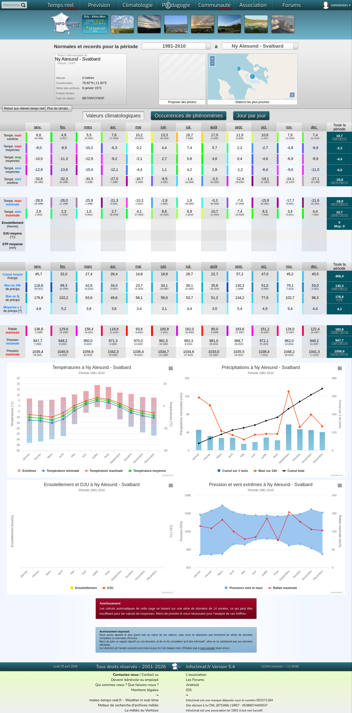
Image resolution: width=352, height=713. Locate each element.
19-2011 (89, 332)
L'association (196, 674)
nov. (289, 127)
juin (163, 127)
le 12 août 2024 (339, 215)
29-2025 (164, 138)
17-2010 (314, 355)
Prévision (99, 5)
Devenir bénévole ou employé (135, 679)
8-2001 (114, 203)
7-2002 (315, 214)
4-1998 (89, 182)
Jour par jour (251, 115)
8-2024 (188, 344)
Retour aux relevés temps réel (24, 108)
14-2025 (63, 355)
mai (138, 127)
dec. (314, 127)
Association (253, 5)
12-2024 (214, 214)
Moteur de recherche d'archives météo (128, 705)
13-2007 (290, 332)
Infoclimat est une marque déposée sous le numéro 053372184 (229, 700)
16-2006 (38, 138)
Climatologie (138, 5)
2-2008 (38, 332)
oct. (264, 127)
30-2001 (265, 203)
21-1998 (64, 203)
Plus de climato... (58, 108)
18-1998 (38, 203)
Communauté (214, 6)
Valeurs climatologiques (113, 115)
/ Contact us (136, 674)
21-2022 (139, 288)
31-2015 (315, 138)
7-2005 (189, 138)
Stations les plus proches (252, 102)
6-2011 (290, 214)
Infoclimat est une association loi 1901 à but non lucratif (224, 710)
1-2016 (38, 214)
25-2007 (315, 332)
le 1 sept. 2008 (339, 289)
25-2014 (138, 355)
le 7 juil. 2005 (339, 139)
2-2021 (164, 332)
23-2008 (64, 288)
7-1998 (114, 182)
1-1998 (89, 203)
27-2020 (139, 214)
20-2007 (265, 332)
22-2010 (290, 182)
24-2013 (239, 355)
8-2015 (88, 344)
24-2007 (314, 344)
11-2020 (290, 138)
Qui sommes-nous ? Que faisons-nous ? (127, 684)
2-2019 (189, 214)
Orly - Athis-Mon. (95, 16)
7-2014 (264, 355)
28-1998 (38, 182)
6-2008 (214, 332)
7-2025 (264, 214)
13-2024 (289, 344)
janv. (38, 127)
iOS (189, 690)
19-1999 (163, 344)
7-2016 (290, 288)
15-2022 (89, 138)
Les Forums (195, 679)
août (213, 127)
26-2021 (37, 355)
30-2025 (164, 214)
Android (192, 684)
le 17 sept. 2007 (339, 332)
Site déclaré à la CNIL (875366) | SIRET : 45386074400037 (227, 705)
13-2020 (138, 344)
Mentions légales (145, 690)
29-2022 (139, 138)
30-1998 (315, 182)
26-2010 (289, 355)
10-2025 (240, 214)
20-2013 (88, 355)
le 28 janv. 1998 (339, 183)
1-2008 (239, 288)
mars (88, 127)
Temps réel (62, 6)
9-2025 (239, 138)
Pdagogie (176, 5)
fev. (63, 127)
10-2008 (64, 332)
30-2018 (214, 288)
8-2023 (63, 344)
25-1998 (64, 182)
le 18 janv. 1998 (339, 204)
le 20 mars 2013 (339, 354)
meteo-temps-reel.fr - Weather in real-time (124, 700)
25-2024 (264, 344)
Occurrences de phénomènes (188, 115)
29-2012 (38, 288)
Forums (291, 5)
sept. (239, 127)
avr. (113, 127)
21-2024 (114, 332)
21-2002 (189, 288)
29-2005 (240, 182)
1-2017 (264, 138)
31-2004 (214, 355)
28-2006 (114, 214)
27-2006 (114, 138)
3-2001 (164, 182)
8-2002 (264, 288)
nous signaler (207, 648)
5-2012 (89, 214)
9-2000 (113, 344)
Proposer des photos (182, 102)
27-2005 (240, 203)
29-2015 (239, 344)
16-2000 (189, 182)
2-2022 (315, 288)
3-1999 (139, 182)
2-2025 (63, 214)
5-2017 (63, 138)
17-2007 (240, 332)
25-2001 (315, 203)
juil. (188, 127)
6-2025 (214, 138)
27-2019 (188, 355)
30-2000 (214, 182)
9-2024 (139, 332)
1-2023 (139, 203)
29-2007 (164, 288)
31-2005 (265, 182)
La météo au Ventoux (142, 710)
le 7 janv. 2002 (339, 343)
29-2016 (214, 344)
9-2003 (114, 288)
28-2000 (189, 203)
